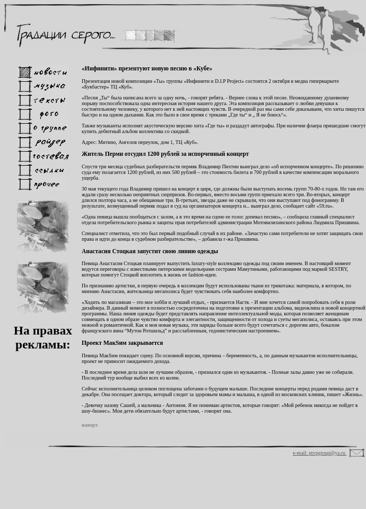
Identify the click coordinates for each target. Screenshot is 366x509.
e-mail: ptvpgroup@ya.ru (320, 453)
